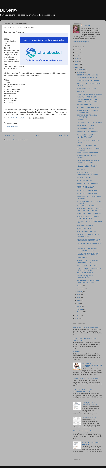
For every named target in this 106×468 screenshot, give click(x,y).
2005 (77, 315)
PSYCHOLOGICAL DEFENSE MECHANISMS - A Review (83, 390)
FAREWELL (77, 352)
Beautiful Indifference (89, 418)
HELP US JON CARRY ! (85, 273)
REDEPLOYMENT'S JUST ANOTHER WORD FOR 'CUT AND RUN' (89, 209)
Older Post (63, 135)
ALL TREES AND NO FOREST (87, 265)
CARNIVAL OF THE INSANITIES (87, 97)
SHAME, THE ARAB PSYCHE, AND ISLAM (89, 403)
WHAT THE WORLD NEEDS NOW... (89, 81)
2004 (77, 318)
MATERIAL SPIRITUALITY (85, 104)
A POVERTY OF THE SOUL (86, 128)
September (81, 289)
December (80, 69)
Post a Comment (12, 126)
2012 (77, 49)
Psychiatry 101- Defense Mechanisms (85, 327)
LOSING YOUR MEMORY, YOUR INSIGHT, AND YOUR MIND (88, 254)
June (79, 297)
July (78, 294)
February (80, 309)
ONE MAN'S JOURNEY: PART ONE (89, 213)
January (80, 312)
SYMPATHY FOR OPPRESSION (87, 153)
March (79, 306)
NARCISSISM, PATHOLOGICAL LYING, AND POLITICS (92, 365)
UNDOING (80, 91)
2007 (77, 64)
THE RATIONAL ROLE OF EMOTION (89, 122)
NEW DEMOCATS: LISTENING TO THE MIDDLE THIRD (88, 217)
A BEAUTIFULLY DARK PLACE (87, 78)
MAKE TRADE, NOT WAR (85, 125)
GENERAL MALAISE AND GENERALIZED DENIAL (86, 187)
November (80, 72)
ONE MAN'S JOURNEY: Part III (87, 191)
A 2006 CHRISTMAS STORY (86, 88)
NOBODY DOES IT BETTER (86, 231)
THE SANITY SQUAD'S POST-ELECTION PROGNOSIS (87, 166)
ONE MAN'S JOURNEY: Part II (87, 194)
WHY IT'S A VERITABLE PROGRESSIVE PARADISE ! (87, 173)
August (79, 292)
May (78, 300)
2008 (77, 61)
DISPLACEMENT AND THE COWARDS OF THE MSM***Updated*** (86, 136)
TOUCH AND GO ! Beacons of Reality (89, 94)
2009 (77, 58)
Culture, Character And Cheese (87, 206)
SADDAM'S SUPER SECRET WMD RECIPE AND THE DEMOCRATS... (89, 240)
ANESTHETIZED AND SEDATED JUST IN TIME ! (88, 235)
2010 (77, 55)
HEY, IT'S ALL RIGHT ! (84, 180)
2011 (77, 52)
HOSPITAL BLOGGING (84, 228)
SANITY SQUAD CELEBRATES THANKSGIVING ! (87, 111)
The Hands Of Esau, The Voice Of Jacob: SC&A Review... (88, 161)
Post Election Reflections (85, 226)
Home (36, 135)
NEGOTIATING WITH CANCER (87, 75)
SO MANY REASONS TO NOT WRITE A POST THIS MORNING (88, 101)
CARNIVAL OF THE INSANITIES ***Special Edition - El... (87, 249)
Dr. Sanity (8, 10)
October (80, 286)
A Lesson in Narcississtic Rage (83, 431)
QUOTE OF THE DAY (84, 177)
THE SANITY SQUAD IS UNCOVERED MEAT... (85, 276)
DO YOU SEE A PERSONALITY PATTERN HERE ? (87, 261)
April (78, 303)
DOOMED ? (81, 170)
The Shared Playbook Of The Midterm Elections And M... (89, 222)
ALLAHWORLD (82, 120)
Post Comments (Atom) (20, 140)
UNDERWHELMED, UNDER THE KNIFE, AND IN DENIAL (88, 281)
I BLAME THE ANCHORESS (86, 145)
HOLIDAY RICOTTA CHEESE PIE (88, 107)
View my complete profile (81, 41)
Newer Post (9, 135)
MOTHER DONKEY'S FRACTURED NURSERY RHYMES (89, 269)
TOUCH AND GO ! (83, 258)
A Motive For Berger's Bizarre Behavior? (86, 378)
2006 (77, 67)
